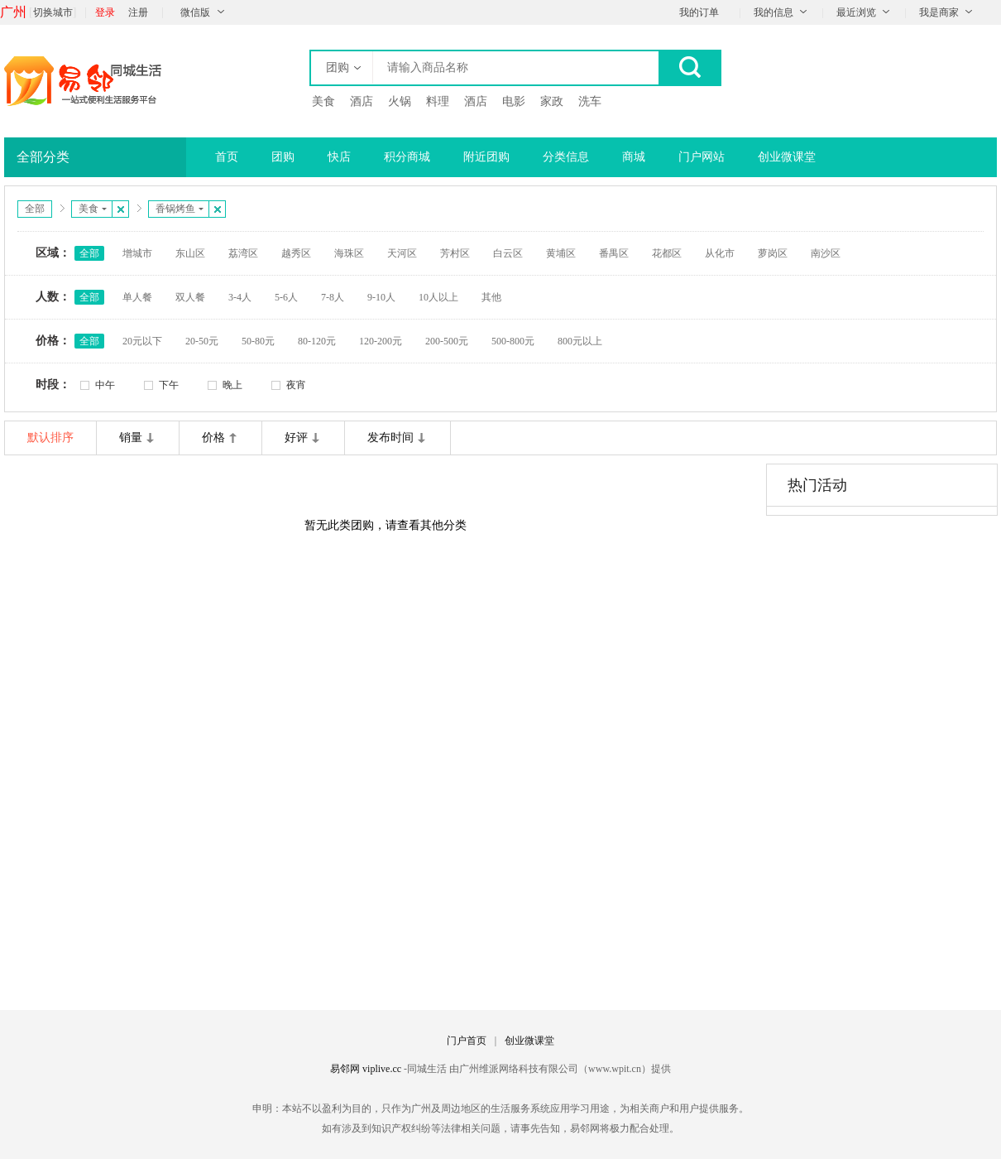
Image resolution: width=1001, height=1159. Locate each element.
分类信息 (566, 157)
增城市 (137, 253)
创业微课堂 (787, 157)
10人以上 (438, 297)
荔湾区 (243, 253)
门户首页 (466, 1040)
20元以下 (142, 341)
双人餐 (190, 297)
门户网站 (701, 157)
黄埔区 (561, 253)
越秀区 (296, 253)
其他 (491, 297)
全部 (35, 208)
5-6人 (286, 297)
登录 (105, 12)
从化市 (720, 253)
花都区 (667, 253)
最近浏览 (856, 12)
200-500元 (446, 341)
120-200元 (380, 341)
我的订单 (699, 12)
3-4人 (239, 297)
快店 (339, 157)
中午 (105, 385)
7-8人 (332, 297)
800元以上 (580, 341)
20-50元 (201, 341)
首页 (226, 157)
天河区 (402, 253)
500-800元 (512, 341)
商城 (633, 157)
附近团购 (486, 157)
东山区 (190, 253)
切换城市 (53, 12)
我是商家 (939, 12)
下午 (169, 385)
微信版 (195, 12)
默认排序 (50, 437)
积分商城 (407, 157)
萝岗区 (773, 253)
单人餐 (137, 297)
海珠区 (349, 253)
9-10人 (381, 297)
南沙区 (826, 253)
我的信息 (773, 12)
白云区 (508, 253)
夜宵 (296, 385)
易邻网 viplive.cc (367, 1069)
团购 (283, 157)
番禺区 (614, 253)
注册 (138, 12)
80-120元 (317, 341)
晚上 (232, 385)
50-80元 (258, 341)
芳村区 (455, 253)
